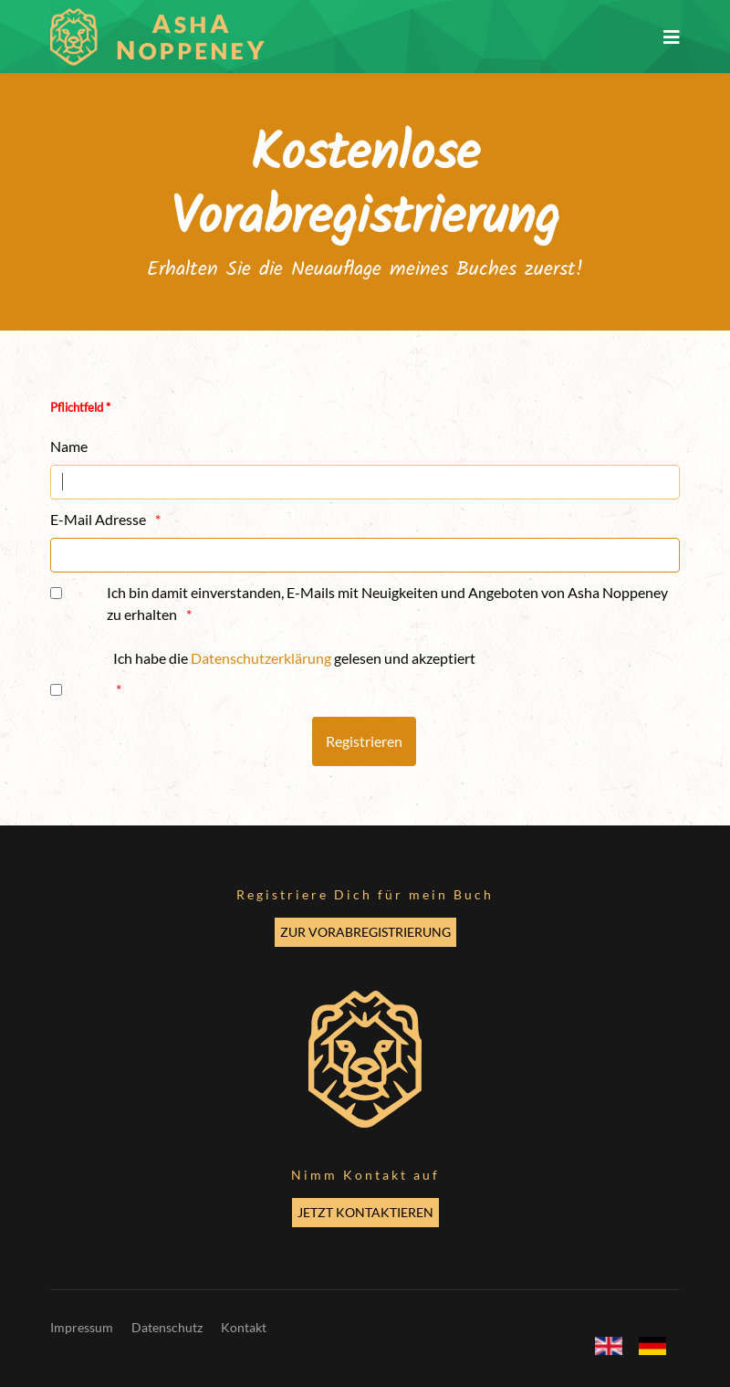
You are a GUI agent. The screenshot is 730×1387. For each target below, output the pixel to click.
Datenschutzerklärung (261, 658)
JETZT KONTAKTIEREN (365, 1212)
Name (69, 446)
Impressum (81, 1327)
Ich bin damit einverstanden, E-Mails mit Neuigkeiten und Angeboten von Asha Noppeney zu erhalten (387, 603)
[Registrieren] (364, 741)
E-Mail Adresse (98, 519)
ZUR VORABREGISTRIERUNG (365, 932)
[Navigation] (671, 36)
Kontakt (243, 1327)
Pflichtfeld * (80, 407)
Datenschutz (167, 1327)
